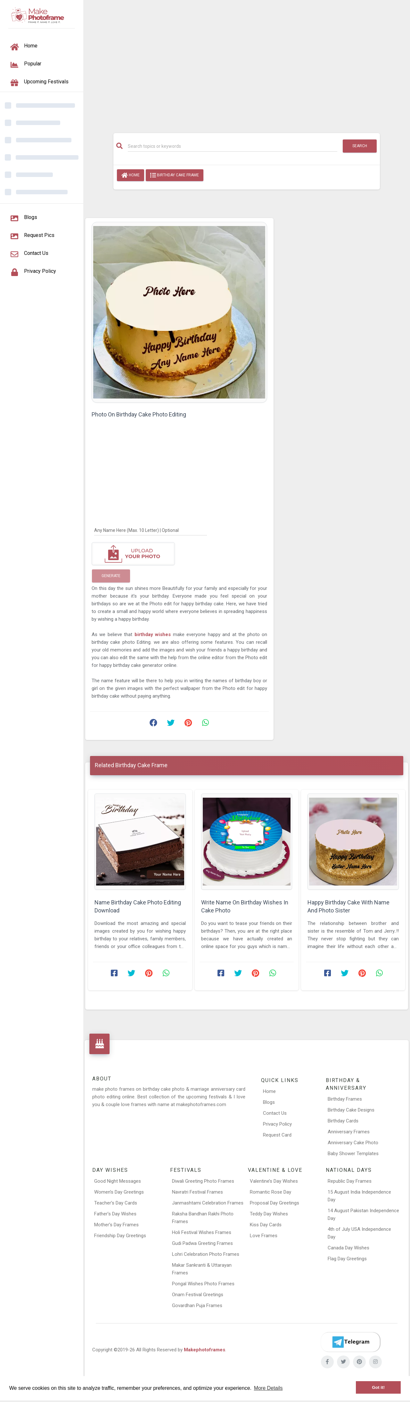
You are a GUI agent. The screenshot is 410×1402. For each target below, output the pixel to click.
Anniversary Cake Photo (353, 1143)
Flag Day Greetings (347, 1259)
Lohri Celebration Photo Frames (205, 1254)
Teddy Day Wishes (269, 1214)
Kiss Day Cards (266, 1225)
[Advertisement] (246, 63)
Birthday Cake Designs (351, 1110)
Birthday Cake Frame (174, 175)
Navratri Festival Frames (197, 1192)
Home (130, 175)
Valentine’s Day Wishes (274, 1181)
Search (359, 146)
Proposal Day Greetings (274, 1203)
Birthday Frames (345, 1099)
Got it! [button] (378, 1387)
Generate (111, 576)
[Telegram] (350, 1342)
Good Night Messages (117, 1181)
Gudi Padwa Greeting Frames (202, 1243)
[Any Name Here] (150, 530)
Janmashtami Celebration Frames (207, 1203)
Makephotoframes (204, 1350)
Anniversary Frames (349, 1132)
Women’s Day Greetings (119, 1192)
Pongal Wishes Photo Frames (203, 1284)
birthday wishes (154, 634)
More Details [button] (268, 1388)
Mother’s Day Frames (116, 1225)
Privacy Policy (277, 1124)
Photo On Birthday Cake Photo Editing (139, 414)
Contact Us (275, 1113)
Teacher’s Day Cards (115, 1203)
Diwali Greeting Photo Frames (203, 1181)
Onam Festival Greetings (197, 1294)
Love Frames (263, 1235)
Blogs (269, 1102)
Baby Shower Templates (353, 1153)
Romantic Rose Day (270, 1192)
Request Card (277, 1135)
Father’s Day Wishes (115, 1214)
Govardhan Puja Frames (197, 1305)
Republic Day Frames (350, 1181)
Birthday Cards (343, 1121)
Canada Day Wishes (348, 1248)
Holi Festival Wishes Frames (201, 1232)
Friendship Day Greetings (120, 1235)
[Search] (232, 146)
